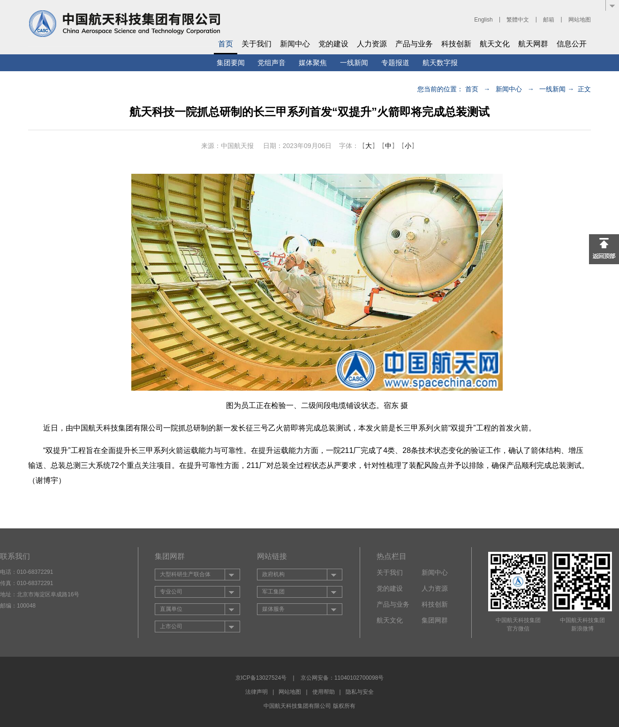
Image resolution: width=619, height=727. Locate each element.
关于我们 (257, 44)
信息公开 (572, 44)
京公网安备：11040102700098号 (342, 678)
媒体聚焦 (313, 63)
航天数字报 (440, 63)
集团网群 (435, 620)
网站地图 (579, 19)
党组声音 (271, 63)
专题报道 (395, 63)
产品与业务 (414, 44)
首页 (225, 44)
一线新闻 (354, 63)
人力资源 (372, 44)
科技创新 (456, 44)
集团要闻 (231, 63)
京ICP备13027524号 (261, 678)
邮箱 (548, 19)
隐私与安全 (360, 692)
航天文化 (495, 44)
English (483, 19)
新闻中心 (295, 44)
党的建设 (333, 44)
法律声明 (256, 692)
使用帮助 (323, 692)
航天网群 (533, 44)
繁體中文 (517, 19)
